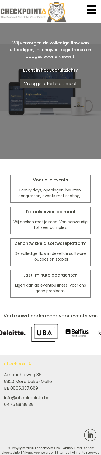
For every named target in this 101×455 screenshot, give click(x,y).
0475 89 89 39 (18, 404)
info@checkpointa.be (27, 398)
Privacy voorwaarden (38, 452)
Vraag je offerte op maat (50, 83)
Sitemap (63, 452)
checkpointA (10, 452)
